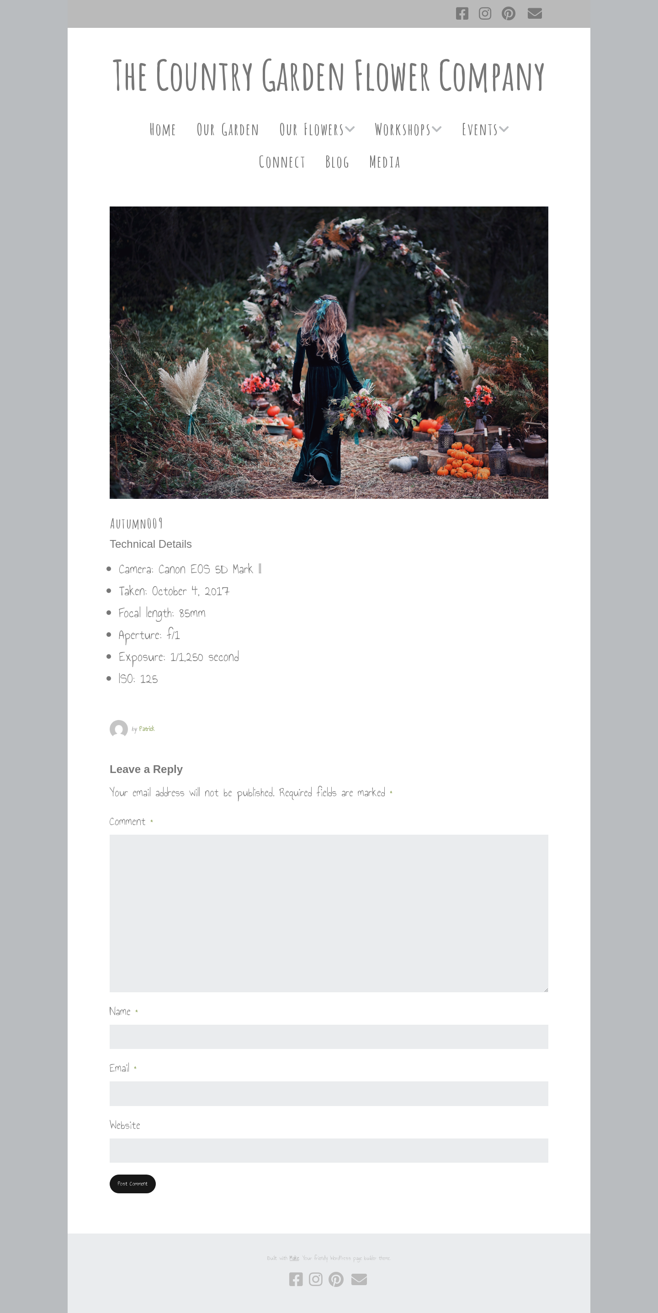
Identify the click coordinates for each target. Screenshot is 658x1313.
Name (124, 1011)
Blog (337, 160)
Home (162, 127)
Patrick (146, 729)
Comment (131, 821)
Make (294, 1258)
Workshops (403, 127)
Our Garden (227, 127)
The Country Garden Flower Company (329, 75)
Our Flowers (311, 127)
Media (384, 160)
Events (480, 127)
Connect (281, 160)
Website (125, 1125)
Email (123, 1068)
